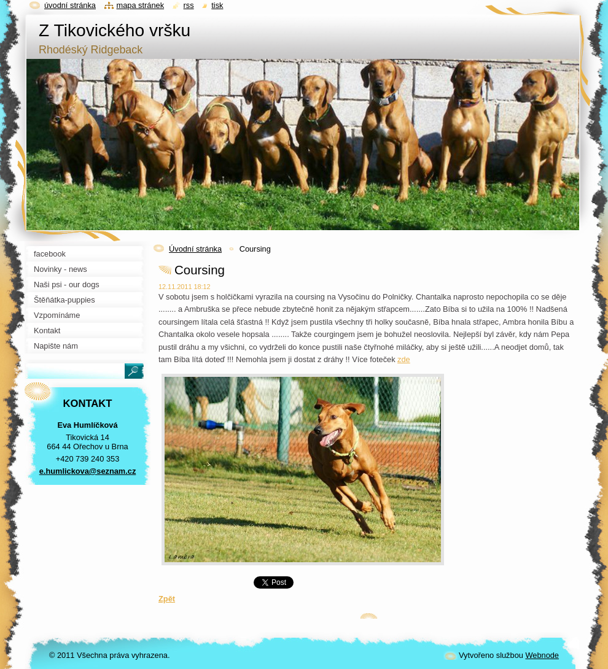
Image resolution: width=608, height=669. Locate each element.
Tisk (217, 5)
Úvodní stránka (195, 248)
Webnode (542, 655)
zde (403, 359)
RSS (189, 5)
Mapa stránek (141, 5)
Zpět (166, 598)
